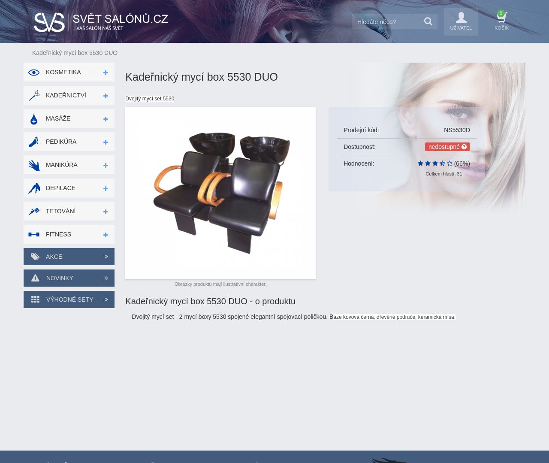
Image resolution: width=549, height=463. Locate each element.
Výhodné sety (69, 299)
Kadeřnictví (57, 95)
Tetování (51, 211)
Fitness (49, 234)
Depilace (51, 188)
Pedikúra (52, 142)
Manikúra (53, 165)
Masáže (49, 118)
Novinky (69, 278)
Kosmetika (54, 72)
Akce (69, 256)
